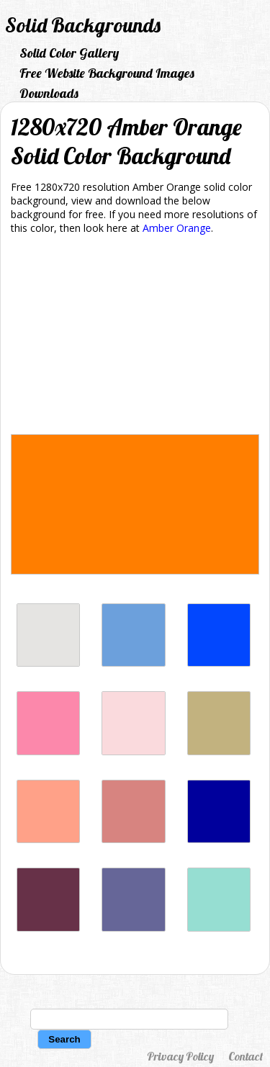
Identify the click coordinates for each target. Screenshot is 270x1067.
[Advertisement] (135, 337)
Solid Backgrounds (83, 24)
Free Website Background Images (106, 73)
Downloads (48, 93)
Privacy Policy (180, 1056)
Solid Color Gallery (69, 53)
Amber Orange (177, 228)
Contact (245, 1056)
